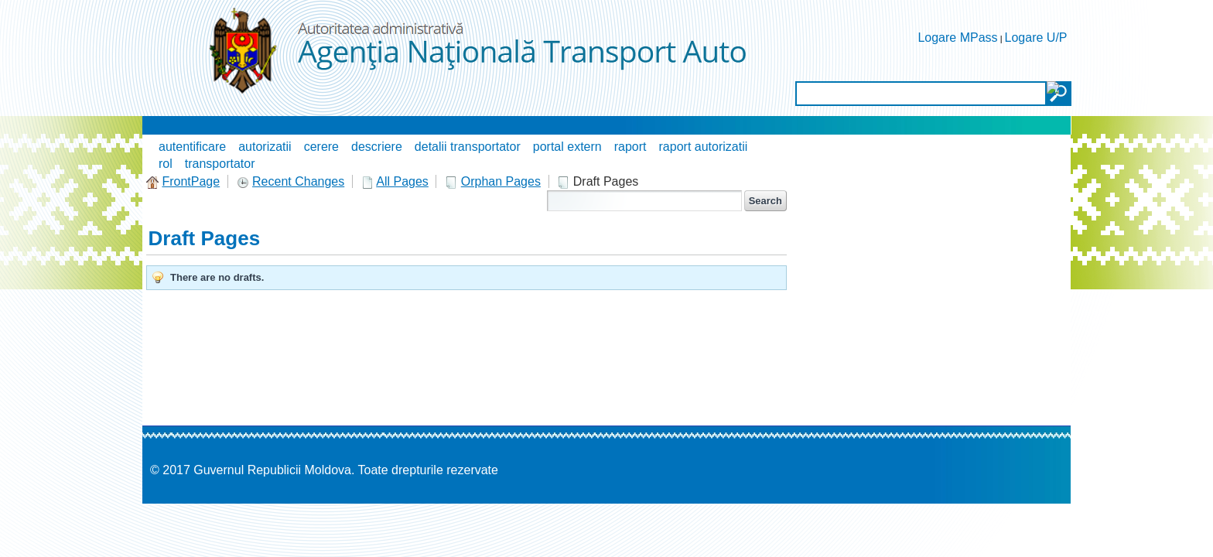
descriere (376, 146)
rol (166, 163)
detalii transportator (468, 146)
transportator (220, 163)
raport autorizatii (703, 146)
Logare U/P (1036, 37)
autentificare (192, 146)
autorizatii (264, 146)
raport (630, 146)
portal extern (567, 146)
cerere (321, 146)
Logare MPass (957, 37)
